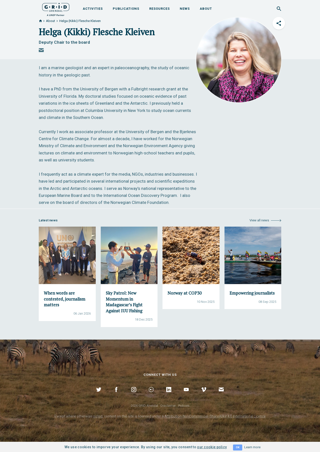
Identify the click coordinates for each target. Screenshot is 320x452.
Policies (184, 406)
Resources (159, 8)
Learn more (252, 447)
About (206, 8)
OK (238, 447)
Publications (126, 8)
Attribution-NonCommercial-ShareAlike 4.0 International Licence (215, 416)
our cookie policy (212, 447)
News (185, 8)
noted (97, 416)
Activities (93, 8)
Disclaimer (168, 406)
